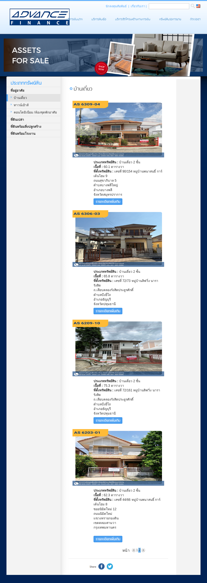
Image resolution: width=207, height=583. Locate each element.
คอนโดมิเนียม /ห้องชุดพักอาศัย (35, 112)
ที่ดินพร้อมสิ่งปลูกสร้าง (26, 127)
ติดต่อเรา (195, 19)
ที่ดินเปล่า (17, 120)
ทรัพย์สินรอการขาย (170, 19)
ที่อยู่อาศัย (17, 90)
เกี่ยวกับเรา (138, 6)
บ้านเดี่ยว (20, 98)
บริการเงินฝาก (74, 19)
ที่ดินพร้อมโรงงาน (23, 134)
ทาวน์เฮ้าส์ (21, 105)
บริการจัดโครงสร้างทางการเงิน (132, 19)
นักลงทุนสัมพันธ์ (116, 6)
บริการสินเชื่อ (98, 19)
